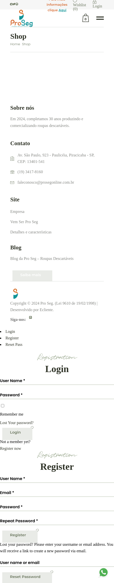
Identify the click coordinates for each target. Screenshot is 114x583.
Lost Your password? (17, 423)
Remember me (11, 414)
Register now (10, 448)
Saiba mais (30, 274)
